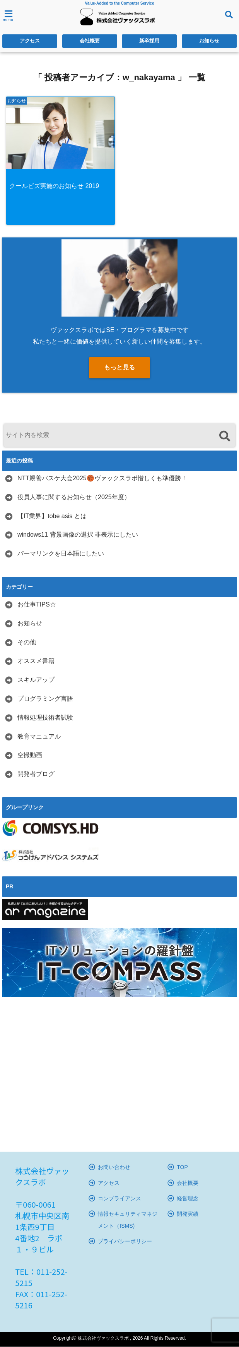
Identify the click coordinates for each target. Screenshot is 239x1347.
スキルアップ (36, 680)
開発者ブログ (36, 774)
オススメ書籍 (36, 661)
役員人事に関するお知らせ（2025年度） (73, 497)
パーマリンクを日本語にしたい (60, 554)
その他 (26, 642)
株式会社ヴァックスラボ (103, 1338)
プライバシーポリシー (125, 1242)
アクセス (30, 41)
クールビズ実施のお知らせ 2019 (55, 186)
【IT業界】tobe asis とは (52, 516)
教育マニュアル (39, 737)
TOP (182, 1167)
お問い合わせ (114, 1167)
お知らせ (209, 41)
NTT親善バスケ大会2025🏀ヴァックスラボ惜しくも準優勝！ (102, 478)
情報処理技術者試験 (45, 718)
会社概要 (90, 41)
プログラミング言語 (45, 699)
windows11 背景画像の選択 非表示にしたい (77, 535)
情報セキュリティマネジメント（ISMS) (127, 1220)
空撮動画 (29, 755)
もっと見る (119, 367)
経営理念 (187, 1199)
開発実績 (187, 1214)
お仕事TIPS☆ (36, 604)
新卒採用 (149, 41)
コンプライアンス (119, 1199)
